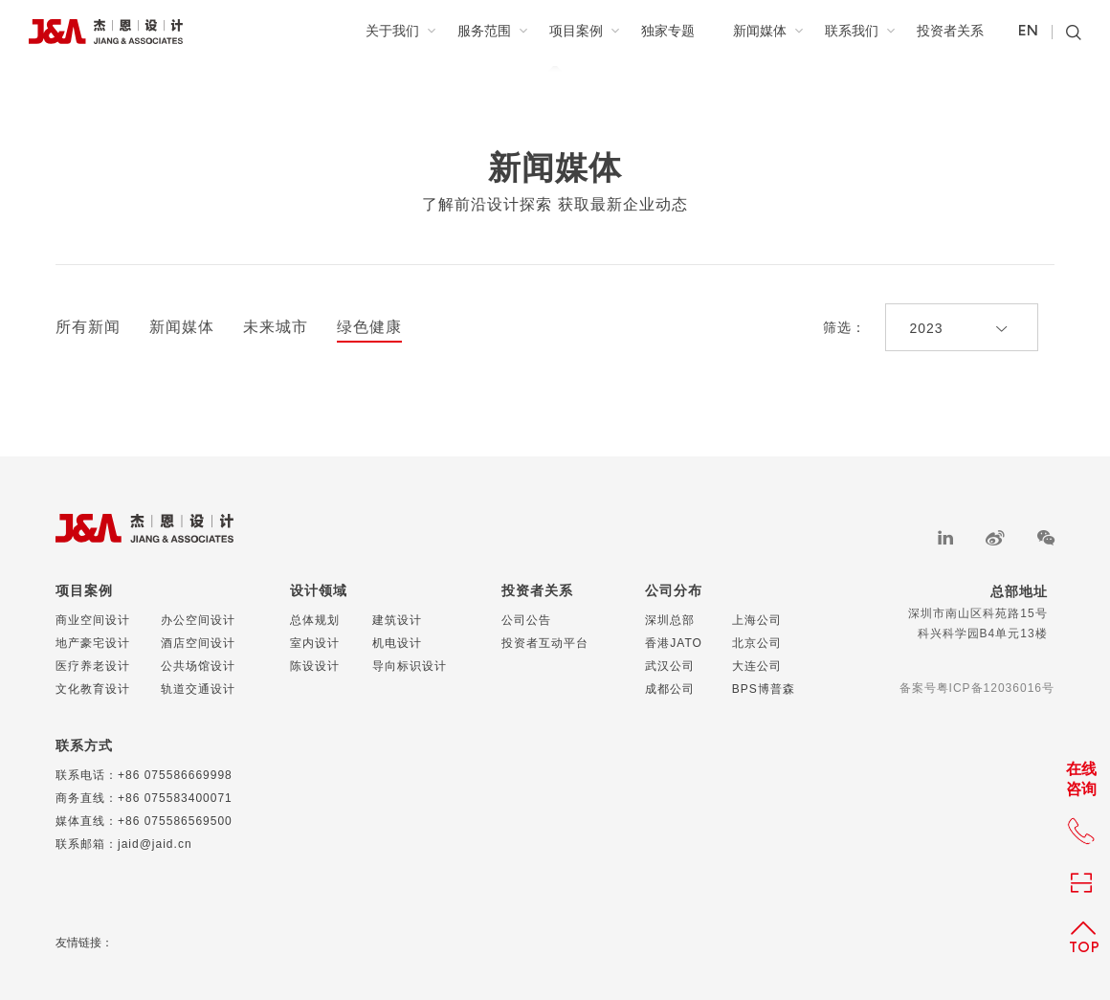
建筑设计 (397, 620)
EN (1028, 31)
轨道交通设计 (198, 689)
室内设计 (315, 643)
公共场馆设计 (198, 666)
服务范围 (492, 30)
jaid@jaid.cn (155, 844)
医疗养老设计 (93, 666)
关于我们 (400, 30)
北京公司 (757, 643)
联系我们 (860, 30)
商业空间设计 (93, 620)
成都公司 (670, 689)
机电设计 (397, 643)
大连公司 (757, 666)
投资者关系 (950, 30)
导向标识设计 (409, 666)
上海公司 (757, 620)
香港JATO (673, 643)
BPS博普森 (763, 689)
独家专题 (668, 30)
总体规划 (315, 620)
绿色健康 (369, 327)
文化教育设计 (93, 689)
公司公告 (526, 620)
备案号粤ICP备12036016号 (976, 688)
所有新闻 (88, 327)
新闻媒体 (768, 30)
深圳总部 (670, 620)
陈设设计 (315, 666)
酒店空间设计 (198, 643)
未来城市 (275, 327)
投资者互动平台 (544, 643)
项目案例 (584, 30)
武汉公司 (670, 666)
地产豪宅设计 (93, 643)
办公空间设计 (198, 620)
